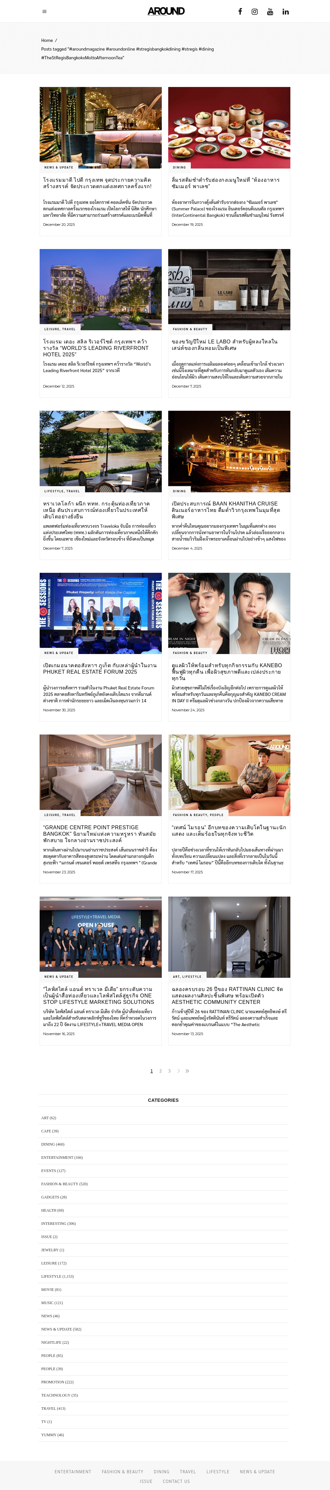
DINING (179, 167)
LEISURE (52, 329)
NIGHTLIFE (51, 1342)
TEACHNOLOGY (56, 1395)
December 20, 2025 (59, 224)
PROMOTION (52, 1382)
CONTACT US (176, 1481)
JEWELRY (50, 1250)
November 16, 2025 (58, 1034)
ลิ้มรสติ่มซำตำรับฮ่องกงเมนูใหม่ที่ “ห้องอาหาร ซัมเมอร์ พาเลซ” (226, 183)
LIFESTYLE (54, 491)
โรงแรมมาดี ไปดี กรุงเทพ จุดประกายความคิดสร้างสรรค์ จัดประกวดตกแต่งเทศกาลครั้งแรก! (97, 183)
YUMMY (48, 1435)
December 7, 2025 (186, 386)
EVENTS (48, 1170)
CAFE (46, 1131)
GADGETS (50, 1197)
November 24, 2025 (188, 710)
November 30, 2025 (59, 710)
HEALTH (48, 1210)
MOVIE (47, 1289)
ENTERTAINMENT (57, 1157)
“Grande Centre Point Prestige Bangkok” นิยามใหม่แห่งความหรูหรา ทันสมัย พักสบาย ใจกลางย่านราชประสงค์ (99, 834)
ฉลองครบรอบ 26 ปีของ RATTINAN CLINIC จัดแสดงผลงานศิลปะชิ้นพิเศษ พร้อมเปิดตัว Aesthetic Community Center (227, 995)
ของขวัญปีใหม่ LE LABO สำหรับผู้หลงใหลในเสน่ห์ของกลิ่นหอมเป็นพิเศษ (225, 345)
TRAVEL (69, 329)
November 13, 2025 (187, 1034)
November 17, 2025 (187, 872)
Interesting (53, 1223)
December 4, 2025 (187, 548)
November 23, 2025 (59, 872)
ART (176, 976)
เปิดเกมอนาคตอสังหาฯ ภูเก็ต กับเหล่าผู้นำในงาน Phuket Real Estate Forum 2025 (100, 669)
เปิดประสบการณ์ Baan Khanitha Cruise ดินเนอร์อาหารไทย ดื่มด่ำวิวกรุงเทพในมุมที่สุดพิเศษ (226, 510)
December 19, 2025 (187, 224)
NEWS (46, 1316)
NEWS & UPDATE (58, 167)
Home (47, 40)
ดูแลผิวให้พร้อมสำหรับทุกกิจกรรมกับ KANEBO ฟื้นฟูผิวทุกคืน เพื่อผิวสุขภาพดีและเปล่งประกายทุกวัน (227, 672)
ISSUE (46, 1237)
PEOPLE (217, 815)
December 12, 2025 (58, 386)
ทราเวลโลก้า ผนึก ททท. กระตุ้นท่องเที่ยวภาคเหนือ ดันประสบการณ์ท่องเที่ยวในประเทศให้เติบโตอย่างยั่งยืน (96, 510)
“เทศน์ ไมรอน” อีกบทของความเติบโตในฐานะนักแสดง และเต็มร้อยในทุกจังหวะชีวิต (229, 831)
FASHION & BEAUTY (190, 329)
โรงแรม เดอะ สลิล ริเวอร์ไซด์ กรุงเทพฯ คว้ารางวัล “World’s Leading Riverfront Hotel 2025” (96, 348)
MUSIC (47, 1303)
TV (43, 1421)
